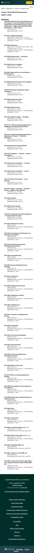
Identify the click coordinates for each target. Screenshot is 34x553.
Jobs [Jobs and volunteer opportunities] (17, 525)
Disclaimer (19, 549)
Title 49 (17, 8)
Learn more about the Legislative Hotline (17, 491)
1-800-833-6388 (23, 487)
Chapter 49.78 (25, 8)
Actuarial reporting (17, 506)
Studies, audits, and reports (17, 499)
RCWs (3, 8)
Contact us (17, 535)
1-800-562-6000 (17, 485)
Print (31, 7)
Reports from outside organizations (17, 513)
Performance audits (17, 503)
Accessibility (17, 521)
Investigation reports (17, 517)
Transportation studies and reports (17, 510)
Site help (17, 532)
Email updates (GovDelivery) (17, 539)
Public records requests (17, 528)
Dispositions (9, 8)
